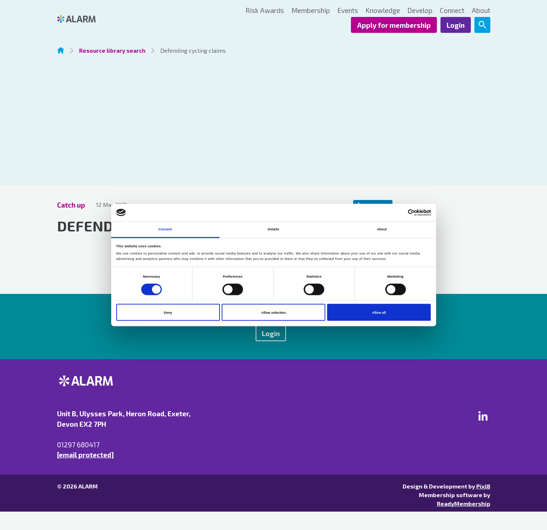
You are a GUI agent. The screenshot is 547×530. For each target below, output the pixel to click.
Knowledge (382, 10)
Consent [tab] (165, 229)
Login (456, 25)
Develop (420, 10)
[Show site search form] (482, 25)
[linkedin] (483, 416)
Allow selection (273, 312)
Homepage (60, 50)
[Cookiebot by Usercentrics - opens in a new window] (399, 212)
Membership (310, 10)
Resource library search (112, 50)
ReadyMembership (463, 503)
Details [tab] (273, 229)
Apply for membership (394, 25)
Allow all (379, 312)
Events (347, 10)
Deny (168, 312)
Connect (452, 10)
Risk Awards (265, 10)
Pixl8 (483, 486)
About (481, 10)
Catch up (71, 205)
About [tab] (382, 229)
